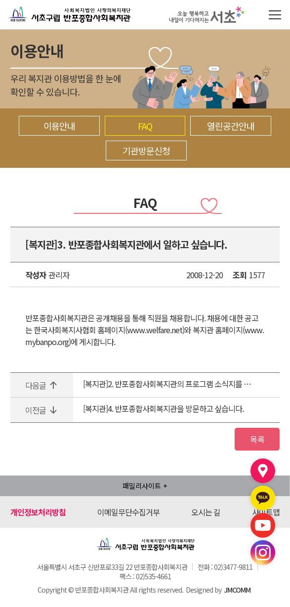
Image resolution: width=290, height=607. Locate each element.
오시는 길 (205, 514)
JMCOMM (237, 592)
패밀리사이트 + (145, 488)
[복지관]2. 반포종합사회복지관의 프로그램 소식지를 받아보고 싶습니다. (167, 384)
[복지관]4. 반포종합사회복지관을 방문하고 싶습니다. (163, 408)
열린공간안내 (230, 125)
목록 (255, 440)
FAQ (145, 125)
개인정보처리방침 (38, 514)
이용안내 (59, 125)
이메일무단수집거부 (128, 514)
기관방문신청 (146, 150)
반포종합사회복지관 (43, 6)
